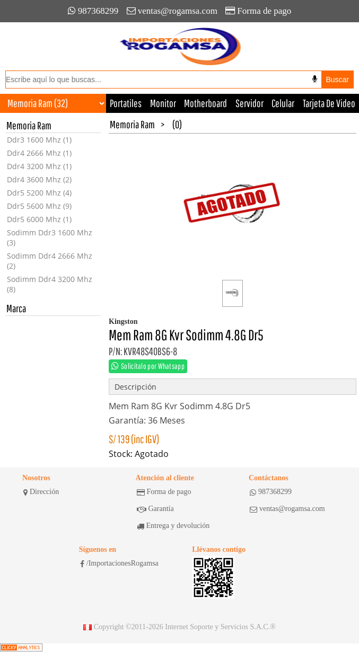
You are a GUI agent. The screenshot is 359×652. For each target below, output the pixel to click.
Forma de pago (258, 11)
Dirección (41, 492)
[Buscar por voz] (314, 79)
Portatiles (126, 103)
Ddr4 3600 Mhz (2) (39, 179)
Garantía (155, 509)
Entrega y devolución (173, 526)
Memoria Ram (132, 124)
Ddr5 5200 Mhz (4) (39, 193)
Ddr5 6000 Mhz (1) (39, 219)
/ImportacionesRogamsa (119, 563)
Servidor (249, 103)
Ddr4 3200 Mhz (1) (39, 166)
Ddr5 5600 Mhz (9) (39, 206)
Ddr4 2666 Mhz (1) (39, 153)
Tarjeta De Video (329, 103)
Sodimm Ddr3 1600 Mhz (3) (49, 237)
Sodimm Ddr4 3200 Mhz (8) (49, 284)
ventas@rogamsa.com (172, 11)
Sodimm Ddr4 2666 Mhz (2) (49, 261)
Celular (283, 103)
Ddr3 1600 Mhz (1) (39, 140)
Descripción (135, 387)
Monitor (163, 103)
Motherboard (205, 103)
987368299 (93, 11)
